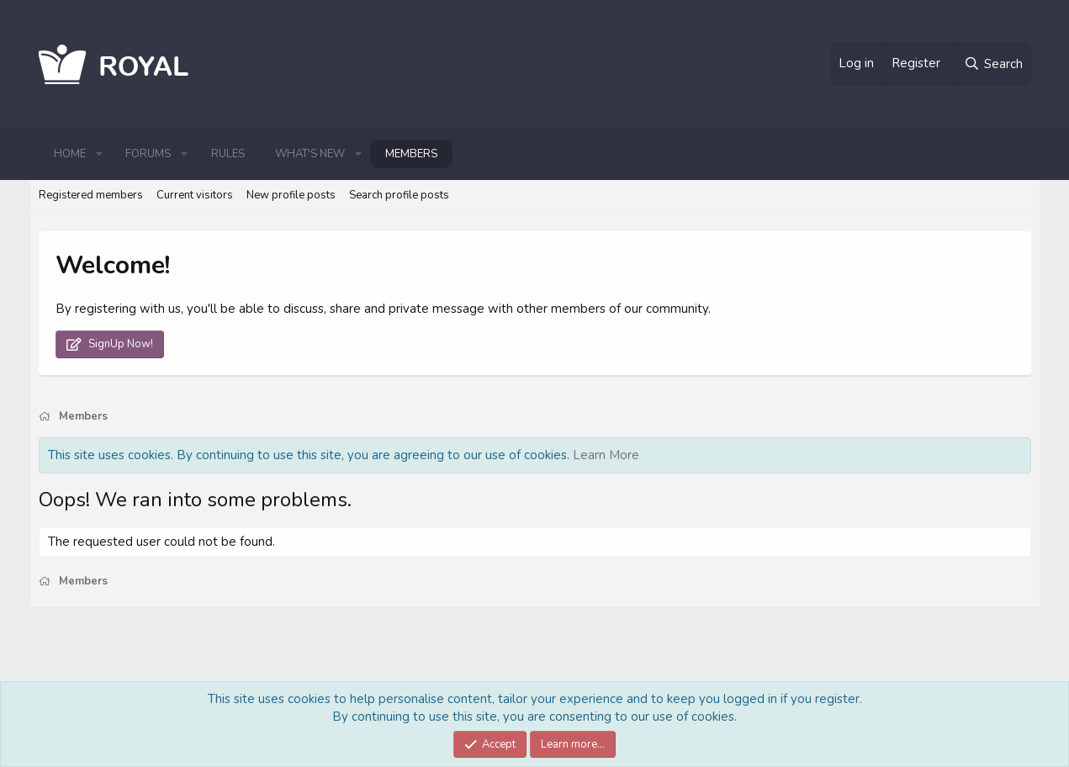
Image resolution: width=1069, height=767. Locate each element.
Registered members (91, 195)
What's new (310, 153)
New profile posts (291, 195)
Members (411, 153)
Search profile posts (399, 195)
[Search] (992, 64)
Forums (148, 153)
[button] (99, 154)
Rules (228, 153)
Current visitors (194, 195)
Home (70, 153)
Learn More (606, 455)
